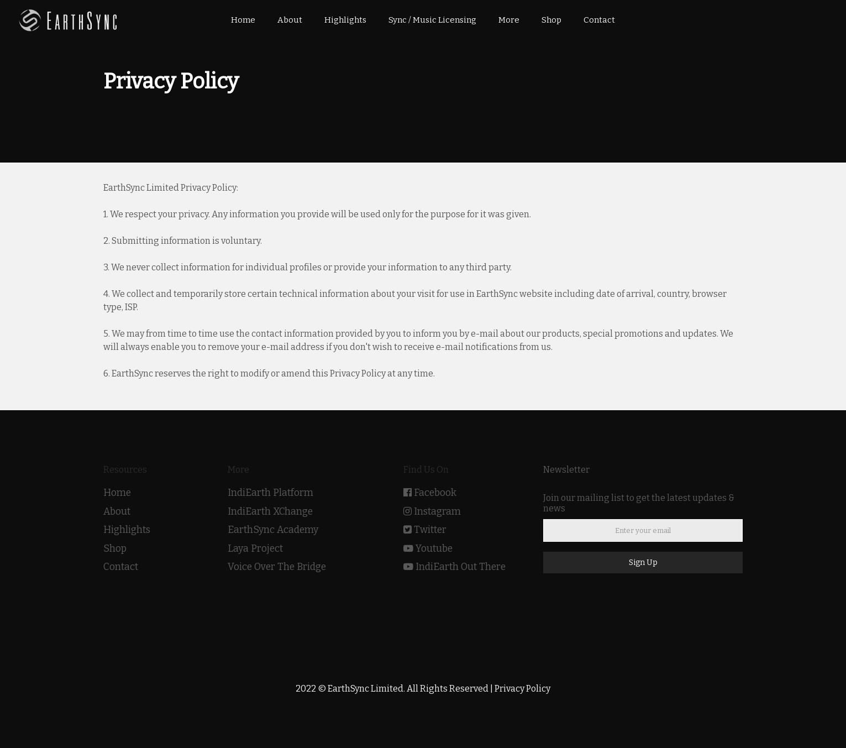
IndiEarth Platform (270, 493)
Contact (120, 567)
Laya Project (255, 549)
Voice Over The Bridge (277, 567)
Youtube (434, 549)
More (508, 20)
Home (117, 493)
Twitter (430, 530)
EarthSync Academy (273, 530)
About (116, 511)
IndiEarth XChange (270, 511)
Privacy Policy (522, 688)
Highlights (126, 530)
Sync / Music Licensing (432, 20)
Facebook (435, 493)
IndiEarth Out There (461, 567)
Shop (115, 549)
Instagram (437, 511)
